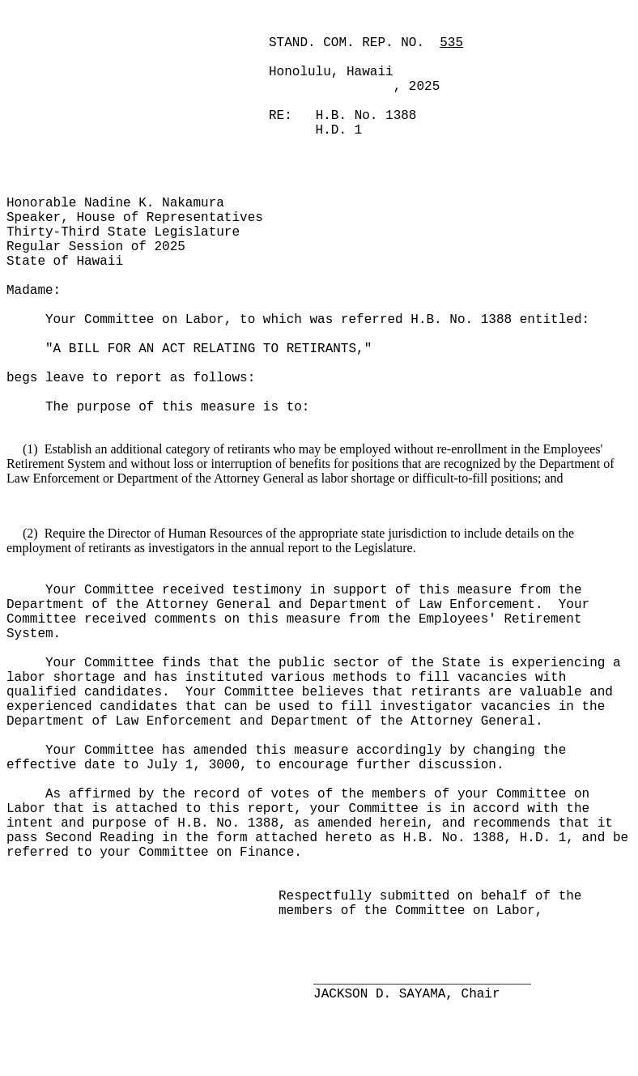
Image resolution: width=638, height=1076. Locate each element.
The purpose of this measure (154, 407)
